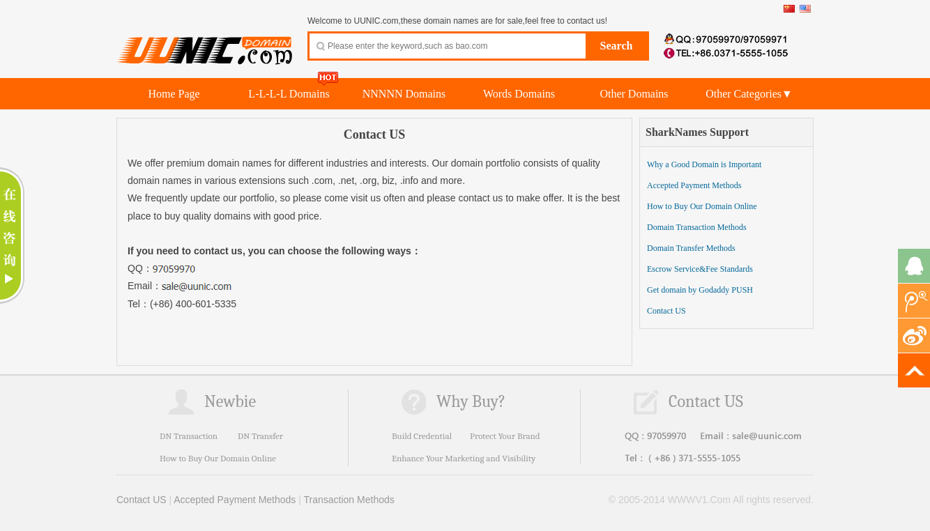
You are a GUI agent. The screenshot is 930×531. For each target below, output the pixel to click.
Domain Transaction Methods (697, 227)
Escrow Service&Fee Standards (700, 269)
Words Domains (519, 94)
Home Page (173, 94)
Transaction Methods (349, 499)
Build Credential (422, 436)
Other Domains (634, 94)
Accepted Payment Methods (694, 185)
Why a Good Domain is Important (704, 164)
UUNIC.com (205, 43)
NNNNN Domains (404, 94)
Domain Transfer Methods (691, 248)
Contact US (666, 311)
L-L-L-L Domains (288, 94)
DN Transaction (189, 436)
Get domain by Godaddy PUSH (700, 290)
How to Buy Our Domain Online (702, 206)
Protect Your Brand (505, 436)
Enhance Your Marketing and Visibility (463, 458)
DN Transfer (260, 436)
